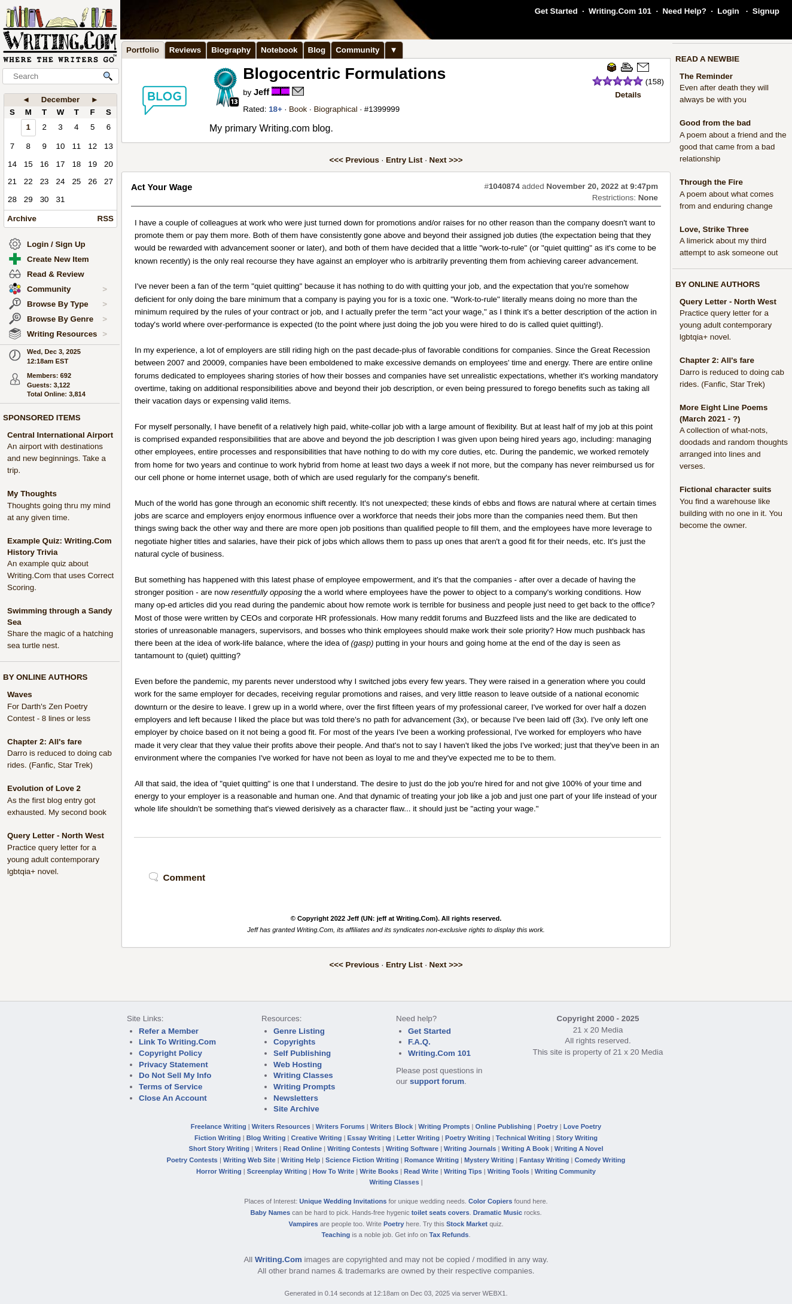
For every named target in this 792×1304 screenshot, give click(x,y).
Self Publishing (302, 1053)
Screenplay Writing (277, 1171)
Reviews (185, 49)
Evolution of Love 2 (44, 788)
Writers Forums (340, 1126)
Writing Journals (470, 1148)
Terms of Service (170, 1086)
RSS (106, 218)
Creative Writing (316, 1137)
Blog (317, 49)
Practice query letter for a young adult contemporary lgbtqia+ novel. (53, 859)
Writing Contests (353, 1148)
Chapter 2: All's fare (44, 741)
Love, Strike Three (714, 229)
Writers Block (391, 1126)
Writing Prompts (304, 1086)
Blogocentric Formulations (344, 74)
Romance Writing (431, 1159)
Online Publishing (504, 1126)
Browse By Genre (67, 319)
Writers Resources (281, 1126)
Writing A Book (525, 1148)
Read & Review (55, 274)
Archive (21, 218)
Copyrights (294, 1041)
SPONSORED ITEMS (42, 417)
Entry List (404, 159)
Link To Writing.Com (177, 1041)
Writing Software (412, 1148)
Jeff (261, 92)
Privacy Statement (173, 1064)
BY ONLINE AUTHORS (45, 677)
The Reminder (706, 76)
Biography (231, 49)
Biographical (335, 109)
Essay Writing (369, 1137)
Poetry (547, 1126)
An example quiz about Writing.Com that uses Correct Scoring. (60, 575)
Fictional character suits (725, 489)
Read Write (421, 1171)
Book (298, 109)
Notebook (279, 49)
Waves (19, 694)
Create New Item (58, 259)
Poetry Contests (192, 1159)
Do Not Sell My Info (175, 1075)
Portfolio (142, 49)
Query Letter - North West (55, 835)
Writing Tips (463, 1171)
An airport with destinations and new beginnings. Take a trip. (56, 458)
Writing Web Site (249, 1159)
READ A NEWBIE (707, 58)
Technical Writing (523, 1137)
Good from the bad (715, 122)
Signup (766, 11)
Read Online (302, 1148)
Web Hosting (297, 1064)
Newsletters (295, 1098)
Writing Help (300, 1159)
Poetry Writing (468, 1137)
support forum (437, 1081)
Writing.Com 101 (620, 11)
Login (728, 11)
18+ (275, 109)
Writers (266, 1148)
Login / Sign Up (56, 244)
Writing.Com (278, 1259)
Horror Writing (219, 1171)
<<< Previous (354, 159)
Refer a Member (169, 1031)
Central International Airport (60, 434)
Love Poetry (582, 1126)
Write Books (379, 1171)
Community (67, 289)
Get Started (556, 11)
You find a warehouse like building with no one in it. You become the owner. (731, 513)
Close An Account (173, 1098)
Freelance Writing (218, 1126)
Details (628, 94)
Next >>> (446, 159)
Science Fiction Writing (362, 1159)
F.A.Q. (419, 1041)
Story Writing (577, 1137)
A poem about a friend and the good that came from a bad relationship (733, 146)
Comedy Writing (599, 1159)
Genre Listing (299, 1031)
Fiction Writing (217, 1137)
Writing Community (565, 1171)
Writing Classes (303, 1075)
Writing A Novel (579, 1148)
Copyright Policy (170, 1053)
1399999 (384, 109)
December (60, 99)
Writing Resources (67, 334)
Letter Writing (418, 1137)
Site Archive (296, 1108)
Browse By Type (67, 304)
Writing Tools (508, 1171)
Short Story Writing (218, 1148)
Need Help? (684, 11)
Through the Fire (711, 182)
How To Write (333, 1171)
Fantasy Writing (544, 1159)
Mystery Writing (489, 1159)
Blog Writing (266, 1137)
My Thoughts (32, 493)
